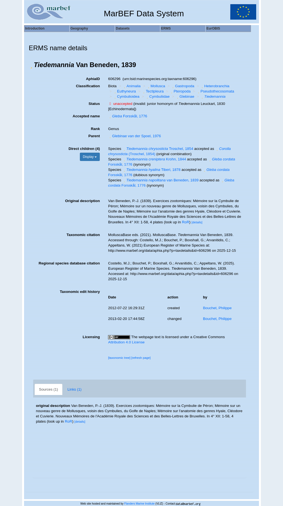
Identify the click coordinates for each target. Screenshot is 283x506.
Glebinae (184, 96)
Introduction (34, 28)
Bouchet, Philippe (217, 308)
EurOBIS (213, 28)
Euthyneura (124, 91)
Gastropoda (182, 86)
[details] (197, 222)
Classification (88, 86)
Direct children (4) (84, 149)
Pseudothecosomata (215, 91)
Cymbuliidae (157, 96)
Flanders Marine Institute (139, 503)
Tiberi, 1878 (151, 170)
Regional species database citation (69, 263)
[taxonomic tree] (119, 357)
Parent (94, 136)
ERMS (166, 28)
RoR (185, 222)
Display (90, 157)
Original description (82, 201)
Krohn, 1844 (154, 159)
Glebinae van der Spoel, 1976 (134, 136)
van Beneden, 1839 (160, 180)
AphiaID (93, 79)
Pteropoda (180, 91)
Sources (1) (48, 389)
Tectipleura (153, 91)
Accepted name (86, 116)
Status (94, 104)
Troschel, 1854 (157, 149)
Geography (79, 28)
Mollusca (155, 86)
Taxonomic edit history (80, 292)
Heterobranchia (214, 86)
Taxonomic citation (83, 235)
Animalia (131, 86)
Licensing (91, 337)
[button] (31, 65)
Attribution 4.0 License (126, 342)
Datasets (123, 28)
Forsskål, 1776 (127, 116)
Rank (95, 129)
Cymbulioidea (126, 96)
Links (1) (74, 389)
